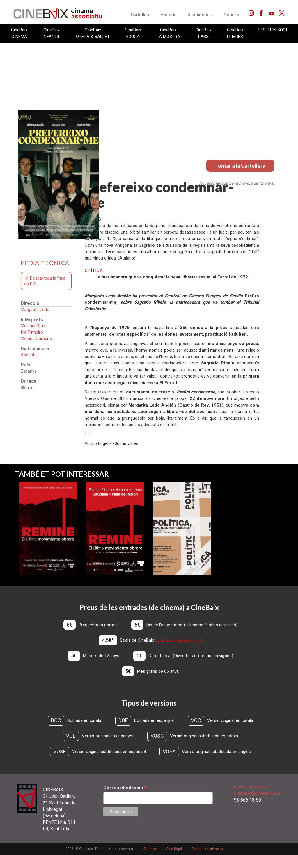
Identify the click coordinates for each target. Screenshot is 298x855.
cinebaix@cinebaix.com (257, 793)
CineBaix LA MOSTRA (168, 33)
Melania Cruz (33, 325)
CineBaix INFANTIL (51, 33)
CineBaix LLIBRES (235, 33)
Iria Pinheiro (32, 332)
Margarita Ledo (35, 309)
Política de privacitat (207, 849)
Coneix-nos (200, 14)
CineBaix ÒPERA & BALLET (93, 33)
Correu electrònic (125, 787)
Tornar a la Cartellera (240, 165)
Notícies (232, 14)
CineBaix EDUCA (133, 33)
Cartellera (140, 14)
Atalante (29, 354)
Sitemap (150, 849)
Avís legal (174, 849)
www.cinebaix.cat (251, 787)
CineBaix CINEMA (19, 33)
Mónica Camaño (36, 338)
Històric (168, 14)
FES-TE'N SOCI (272, 30)
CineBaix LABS (203, 33)
